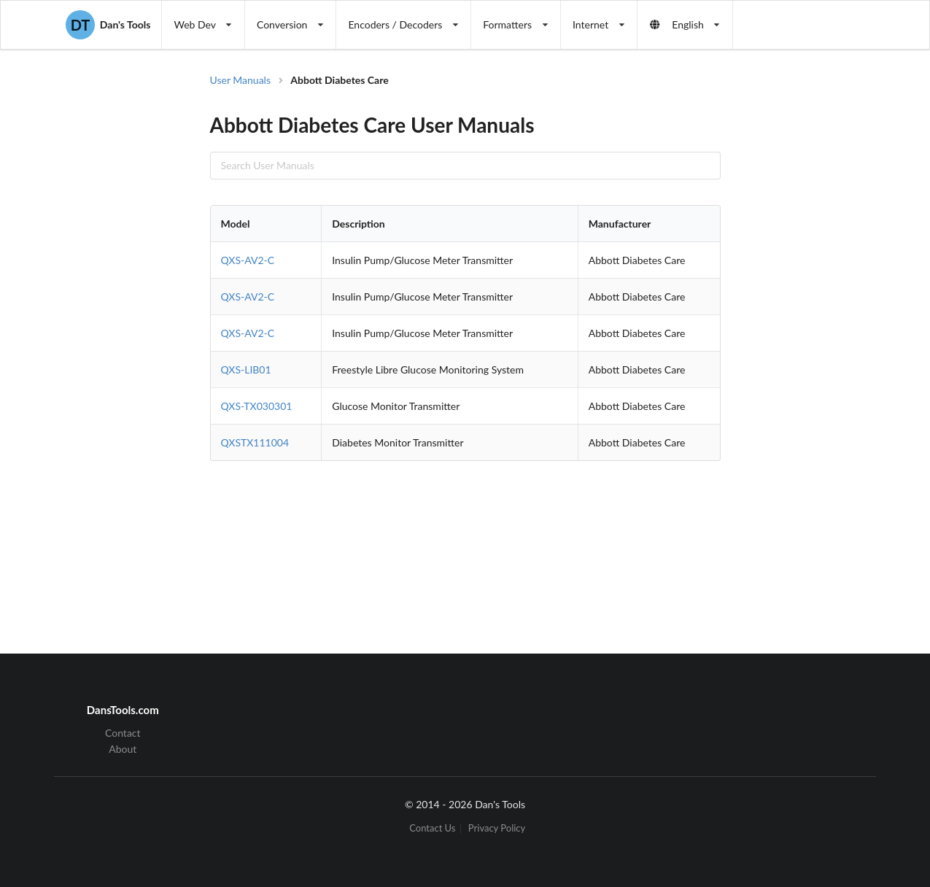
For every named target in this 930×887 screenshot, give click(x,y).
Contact (123, 733)
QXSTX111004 (255, 442)
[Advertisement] (804, 306)
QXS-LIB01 (246, 369)
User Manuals (240, 80)
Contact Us (432, 828)
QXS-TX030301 (256, 406)
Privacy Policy (496, 828)
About (122, 749)
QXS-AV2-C (248, 260)
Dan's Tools (108, 24)
